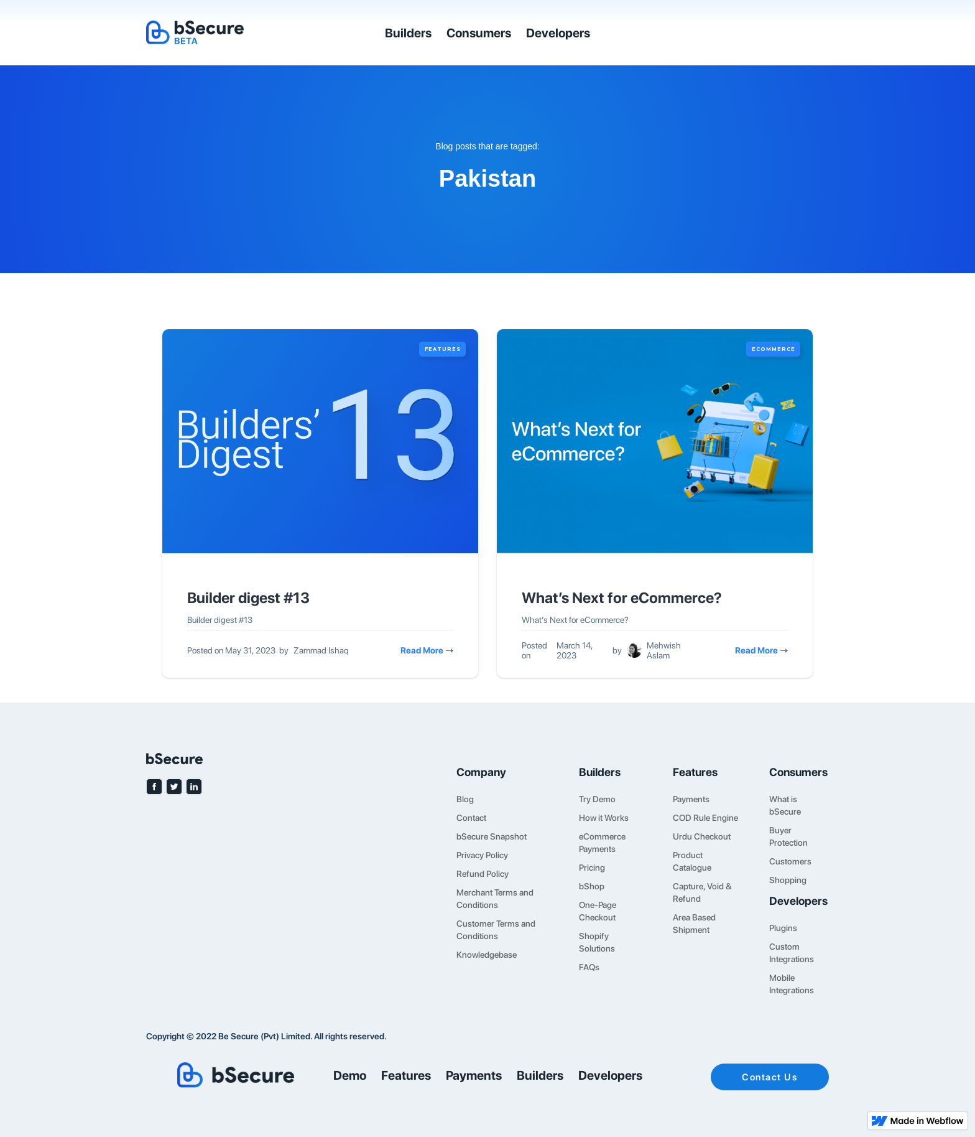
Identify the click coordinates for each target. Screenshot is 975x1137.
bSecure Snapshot (491, 836)
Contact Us (769, 1077)
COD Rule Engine (705, 818)
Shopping (787, 880)
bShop (591, 886)
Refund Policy (482, 874)
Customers (790, 861)
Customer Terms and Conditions (495, 930)
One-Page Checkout (597, 911)
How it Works (604, 818)
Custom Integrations (791, 953)
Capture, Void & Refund (702, 892)
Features (443, 349)
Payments (691, 799)
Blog (465, 799)
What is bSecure (785, 805)
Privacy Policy (482, 855)
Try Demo (597, 799)
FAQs (589, 967)
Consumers (478, 33)
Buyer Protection (788, 836)
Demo (349, 1075)
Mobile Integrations (791, 984)
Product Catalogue (692, 861)
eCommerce (773, 349)
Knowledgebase (486, 955)
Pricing (592, 868)
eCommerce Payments (602, 842)
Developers (558, 33)
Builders (408, 33)
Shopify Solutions (597, 942)
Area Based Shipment (694, 923)
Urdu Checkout (702, 836)
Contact (471, 818)
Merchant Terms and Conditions (495, 898)
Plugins (783, 928)
